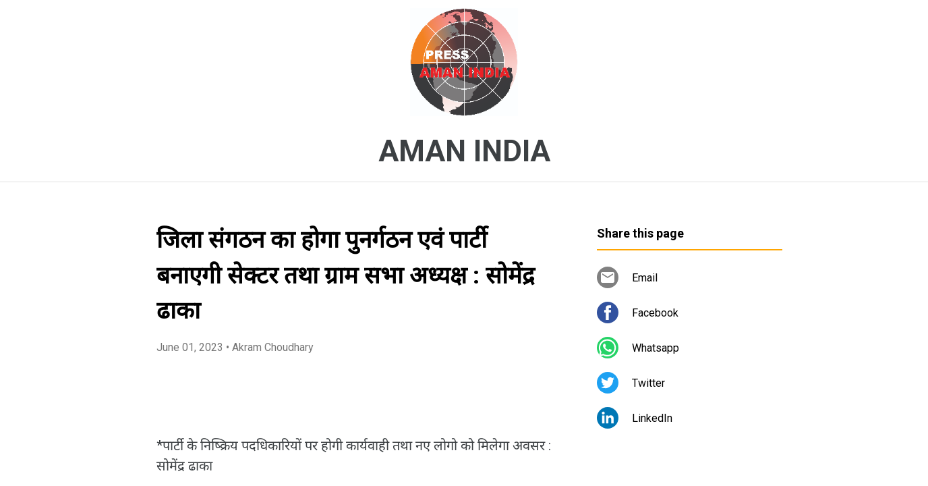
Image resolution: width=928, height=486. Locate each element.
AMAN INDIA (464, 151)
